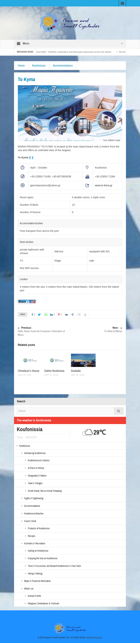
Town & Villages (35, 483)
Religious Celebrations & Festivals (43, 603)
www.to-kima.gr (103, 185)
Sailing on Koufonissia (38, 550)
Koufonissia (38, 65)
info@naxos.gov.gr (94, 637)
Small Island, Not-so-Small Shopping (45, 491)
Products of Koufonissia (38, 528)
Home (21, 65)
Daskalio (76, 371)
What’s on (28, 588)
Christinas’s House (28, 371)
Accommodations (63, 65)
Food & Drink (30, 521)
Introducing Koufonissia (34, 453)
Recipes (31, 536)
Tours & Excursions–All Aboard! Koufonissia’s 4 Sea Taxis (54, 566)
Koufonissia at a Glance (38, 460)
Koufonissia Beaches (33, 513)
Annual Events (34, 596)
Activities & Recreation (34, 543)
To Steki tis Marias (96, 329)
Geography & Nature (37, 475)
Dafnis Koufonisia (54, 371)
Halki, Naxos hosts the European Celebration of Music (44, 331)
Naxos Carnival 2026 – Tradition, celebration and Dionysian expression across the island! (71, 52)
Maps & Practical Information (37, 581)
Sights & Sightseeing (33, 498)
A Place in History (36, 468)
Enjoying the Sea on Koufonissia (42, 558)
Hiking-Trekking (35, 573)
